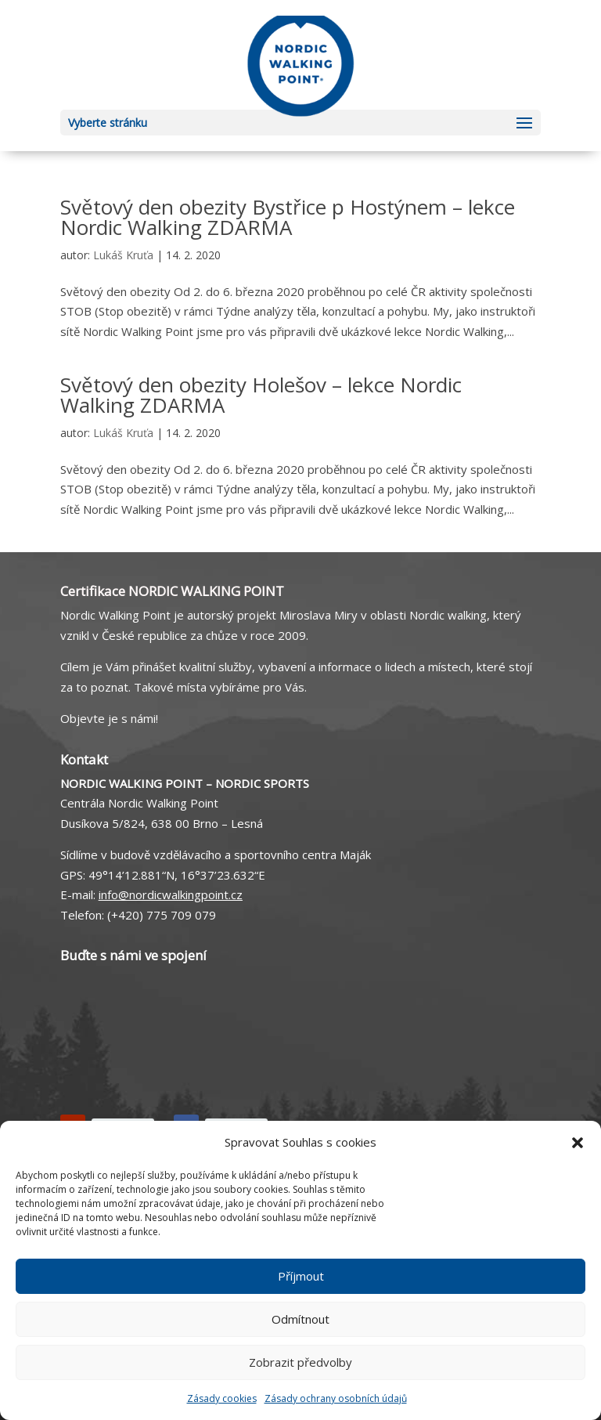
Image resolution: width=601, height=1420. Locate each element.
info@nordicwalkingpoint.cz (171, 894)
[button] (577, 1143)
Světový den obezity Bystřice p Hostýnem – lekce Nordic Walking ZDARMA (287, 217)
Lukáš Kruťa (123, 255)
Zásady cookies (222, 1398)
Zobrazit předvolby (300, 1362)
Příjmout (301, 1276)
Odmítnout (300, 1319)
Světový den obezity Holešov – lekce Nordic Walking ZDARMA (261, 394)
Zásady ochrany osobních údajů (336, 1398)
